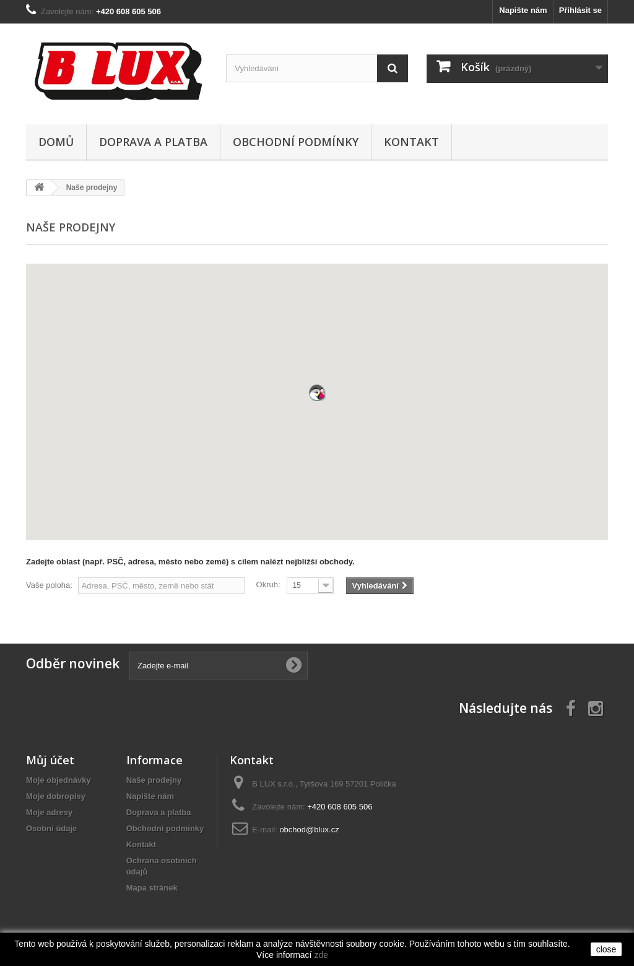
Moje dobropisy (55, 796)
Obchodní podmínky (295, 141)
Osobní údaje (51, 828)
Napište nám (523, 10)
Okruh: (268, 584)
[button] (317, 392)
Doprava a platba (153, 141)
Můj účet (50, 760)
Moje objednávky (58, 780)
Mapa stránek (152, 887)
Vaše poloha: (49, 585)
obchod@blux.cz (309, 829)
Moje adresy (49, 812)
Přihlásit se (580, 10)
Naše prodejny (154, 780)
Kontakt (411, 141)
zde (321, 955)
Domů (56, 141)
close (606, 949)
